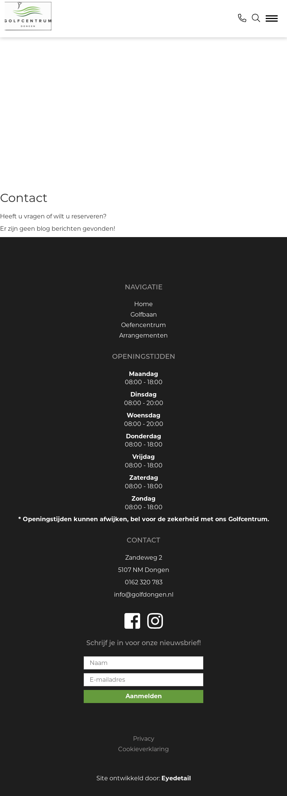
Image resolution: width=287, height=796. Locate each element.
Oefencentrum (143, 325)
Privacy (143, 738)
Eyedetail (176, 778)
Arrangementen (143, 335)
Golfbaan (143, 314)
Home (143, 304)
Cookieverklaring (143, 749)
